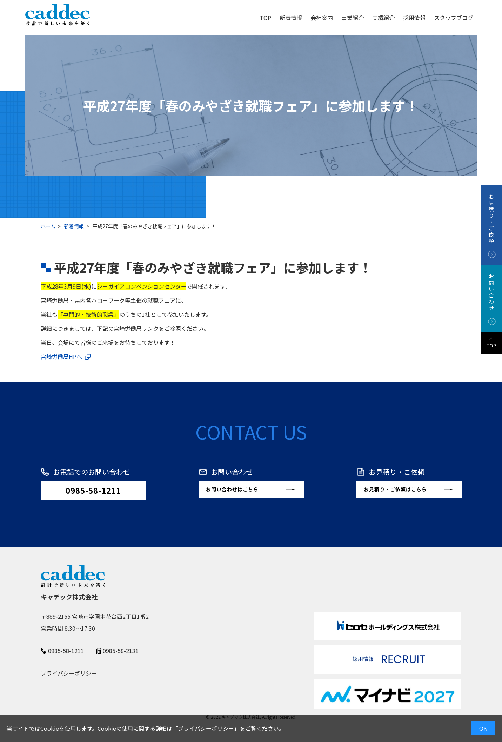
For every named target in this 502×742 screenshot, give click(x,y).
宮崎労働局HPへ (61, 356)
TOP (265, 17)
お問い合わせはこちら (232, 489)
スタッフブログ (453, 17)
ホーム (48, 226)
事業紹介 (352, 17)
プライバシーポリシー (206, 728)
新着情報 (291, 17)
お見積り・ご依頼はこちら (395, 489)
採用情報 (414, 17)
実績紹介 (383, 17)
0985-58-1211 (93, 490)
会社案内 (321, 17)
